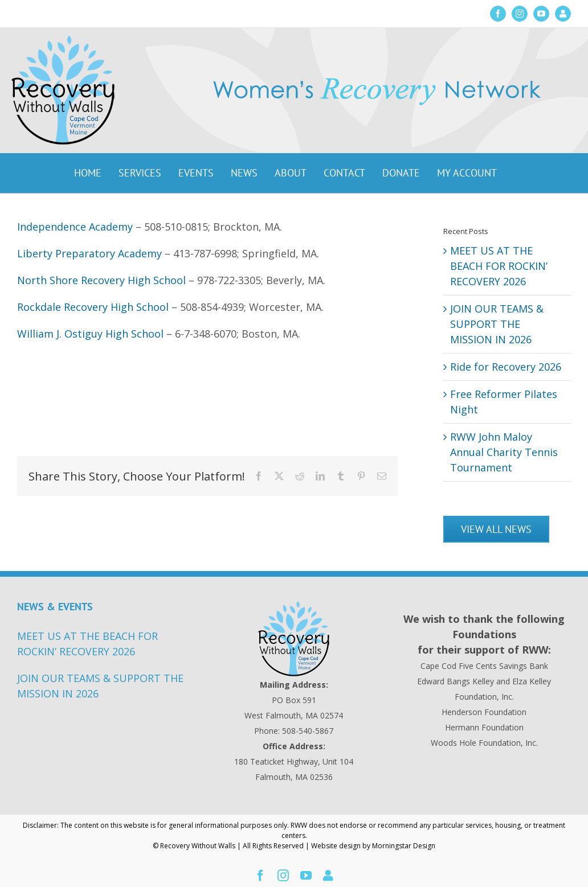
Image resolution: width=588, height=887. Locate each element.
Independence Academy (75, 226)
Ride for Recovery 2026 (505, 366)
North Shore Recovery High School (101, 280)
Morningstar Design (403, 846)
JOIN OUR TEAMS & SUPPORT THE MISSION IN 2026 (497, 324)
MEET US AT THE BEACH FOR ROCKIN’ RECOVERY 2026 (499, 266)
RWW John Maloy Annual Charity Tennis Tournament (504, 452)
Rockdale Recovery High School (93, 307)
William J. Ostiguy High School (90, 333)
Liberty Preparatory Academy (89, 253)
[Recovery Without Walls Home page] (294, 638)
